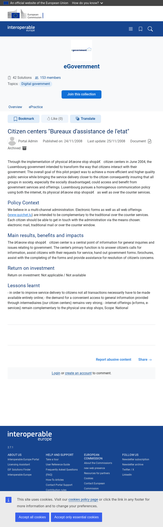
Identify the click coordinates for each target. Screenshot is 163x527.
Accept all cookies (32, 517)
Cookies (88, 478)
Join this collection (81, 94)
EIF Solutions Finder (19, 469)
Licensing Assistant (19, 464)
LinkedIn (127, 474)
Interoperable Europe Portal (23, 459)
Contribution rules (56, 490)
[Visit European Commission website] (27, 14)
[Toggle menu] (131, 28)
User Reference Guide (58, 464)
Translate (88, 119)
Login (56, 373)
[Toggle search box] (150, 28)
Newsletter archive (132, 464)
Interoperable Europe (19, 474)
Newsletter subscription (135, 459)
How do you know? (87, 3)
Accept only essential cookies (76, 517)
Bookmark (23, 119)
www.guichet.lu (20, 215)
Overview (15, 107)
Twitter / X (128, 469)
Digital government (35, 84)
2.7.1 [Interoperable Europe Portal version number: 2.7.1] (10, 447)
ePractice (36, 107)
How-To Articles (55, 479)
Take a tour (52, 459)
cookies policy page (83, 499)
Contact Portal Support (59, 484)
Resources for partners (97, 473)
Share (145, 359)
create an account (78, 373)
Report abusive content (113, 359)
